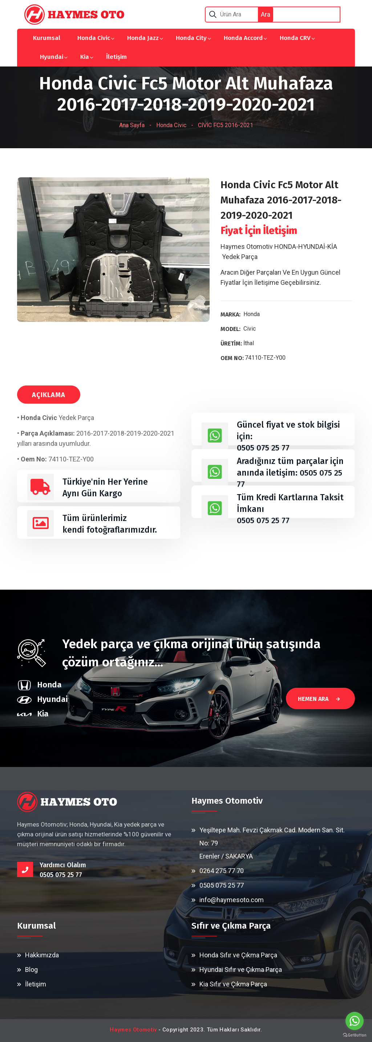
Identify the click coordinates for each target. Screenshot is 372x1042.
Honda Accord (243, 38)
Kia (84, 57)
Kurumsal (46, 38)
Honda (251, 314)
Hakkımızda (42, 955)
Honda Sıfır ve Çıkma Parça (238, 955)
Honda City (191, 38)
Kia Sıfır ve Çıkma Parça (233, 984)
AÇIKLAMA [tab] (48, 395)
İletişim (116, 57)
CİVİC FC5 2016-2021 (225, 125)
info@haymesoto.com (231, 900)
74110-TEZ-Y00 (265, 357)
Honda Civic (93, 38)
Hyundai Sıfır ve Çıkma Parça (240, 969)
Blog (31, 969)
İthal (248, 343)
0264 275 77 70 (221, 871)
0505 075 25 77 (264, 448)
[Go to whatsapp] (354, 1021)
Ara (265, 14)
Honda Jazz (143, 38)
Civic (249, 328)
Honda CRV (295, 38)
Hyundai (51, 57)
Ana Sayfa (132, 125)
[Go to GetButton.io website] (354, 1035)
